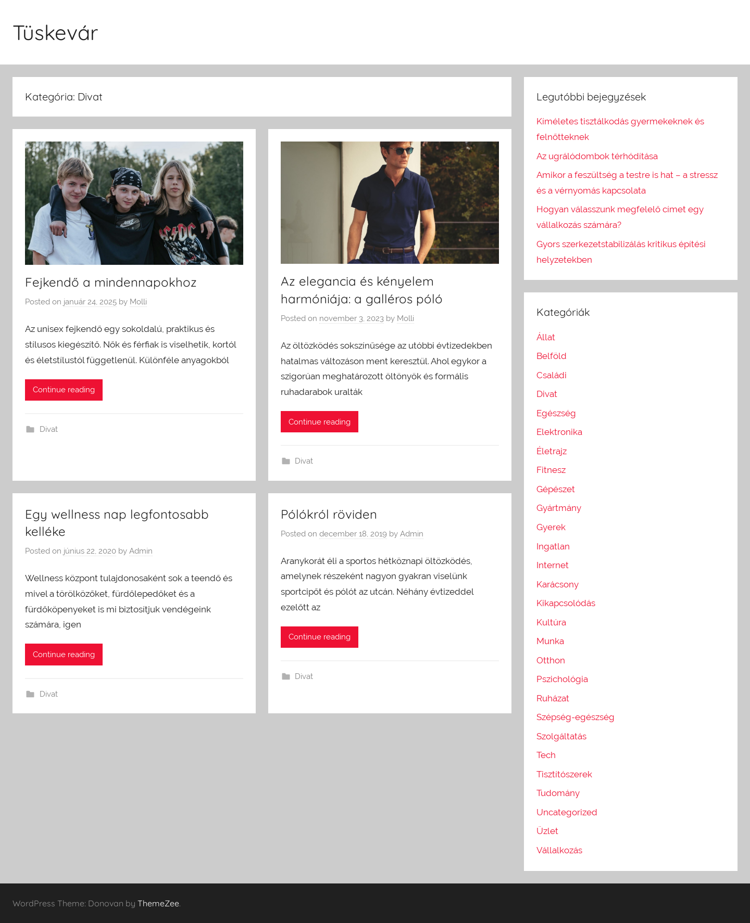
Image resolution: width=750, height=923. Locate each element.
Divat (49, 429)
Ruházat (552, 698)
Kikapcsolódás (565, 603)
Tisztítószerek (564, 774)
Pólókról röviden (329, 514)
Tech (546, 755)
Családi (551, 375)
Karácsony (557, 584)
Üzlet (547, 831)
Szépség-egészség (575, 717)
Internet (552, 565)
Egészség (556, 413)
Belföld (551, 356)
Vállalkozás (559, 850)
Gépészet (555, 489)
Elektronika (559, 432)
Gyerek (551, 527)
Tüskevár (55, 32)
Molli (138, 301)
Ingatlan (553, 546)
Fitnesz (551, 470)
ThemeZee (158, 903)
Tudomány (558, 793)
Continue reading (64, 389)
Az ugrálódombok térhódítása (597, 156)
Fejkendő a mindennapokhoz (111, 282)
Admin (141, 551)
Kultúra (551, 622)
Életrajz (551, 451)
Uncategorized (566, 812)
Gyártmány (558, 508)
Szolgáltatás (561, 736)
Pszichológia (562, 679)
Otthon (550, 660)
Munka (550, 641)
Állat (545, 337)
